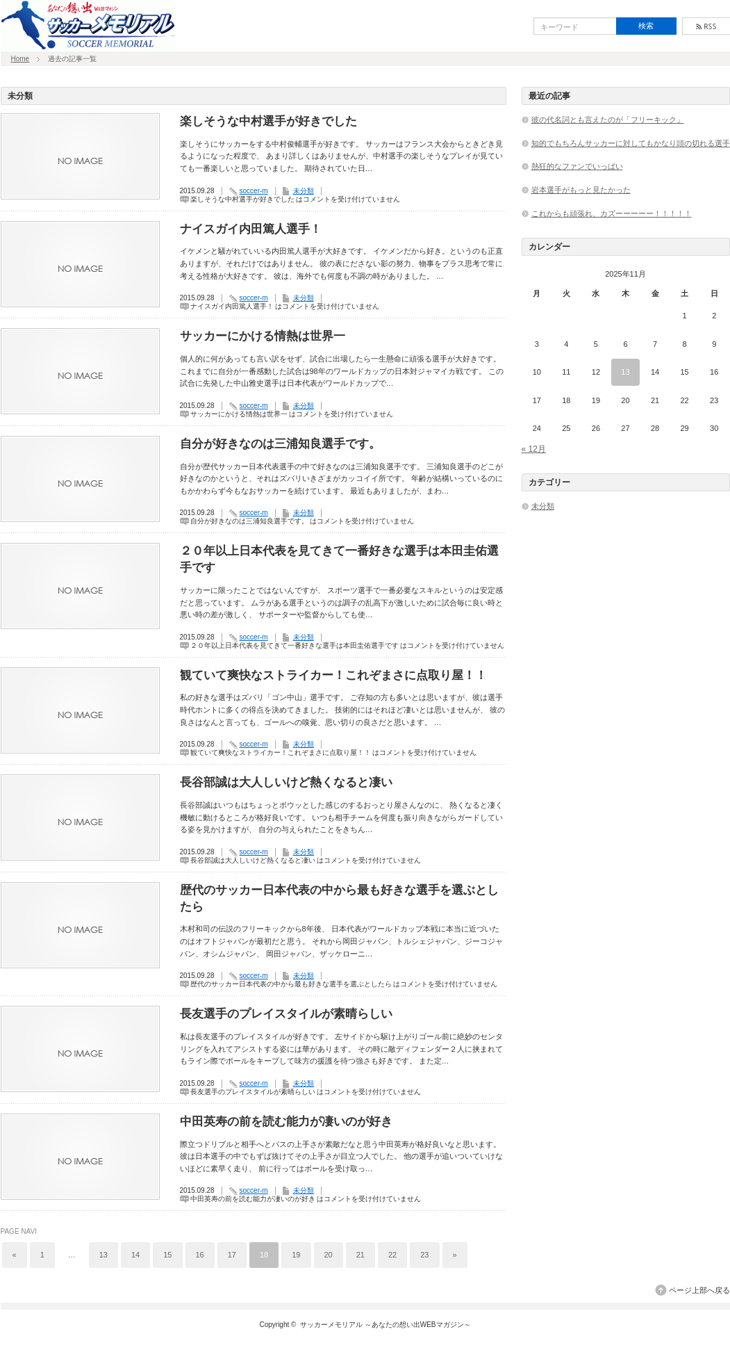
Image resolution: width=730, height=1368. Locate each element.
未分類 (303, 191)
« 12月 (534, 449)
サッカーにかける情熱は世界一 (262, 336)
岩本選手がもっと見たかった (581, 190)
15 (167, 1255)
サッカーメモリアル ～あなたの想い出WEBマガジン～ (385, 1324)
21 (360, 1255)
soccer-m (254, 191)
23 (424, 1255)
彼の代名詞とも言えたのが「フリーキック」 (607, 119)
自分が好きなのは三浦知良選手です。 (280, 443)
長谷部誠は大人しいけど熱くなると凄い (286, 782)
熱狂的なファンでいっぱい (577, 166)
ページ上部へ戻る (699, 1290)
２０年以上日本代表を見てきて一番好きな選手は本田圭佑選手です (339, 559)
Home (20, 59)
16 (200, 1255)
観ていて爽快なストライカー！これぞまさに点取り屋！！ (333, 675)
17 (232, 1255)
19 (296, 1255)
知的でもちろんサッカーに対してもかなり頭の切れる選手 (630, 143)
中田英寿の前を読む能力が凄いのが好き (286, 1121)
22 (392, 1255)
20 (328, 1255)
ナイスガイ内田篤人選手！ (251, 229)
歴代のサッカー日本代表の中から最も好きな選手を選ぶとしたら (339, 898)
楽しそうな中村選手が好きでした (268, 121)
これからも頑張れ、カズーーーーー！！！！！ (611, 213)
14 (135, 1255)
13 (103, 1255)
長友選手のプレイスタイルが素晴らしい (286, 1013)
